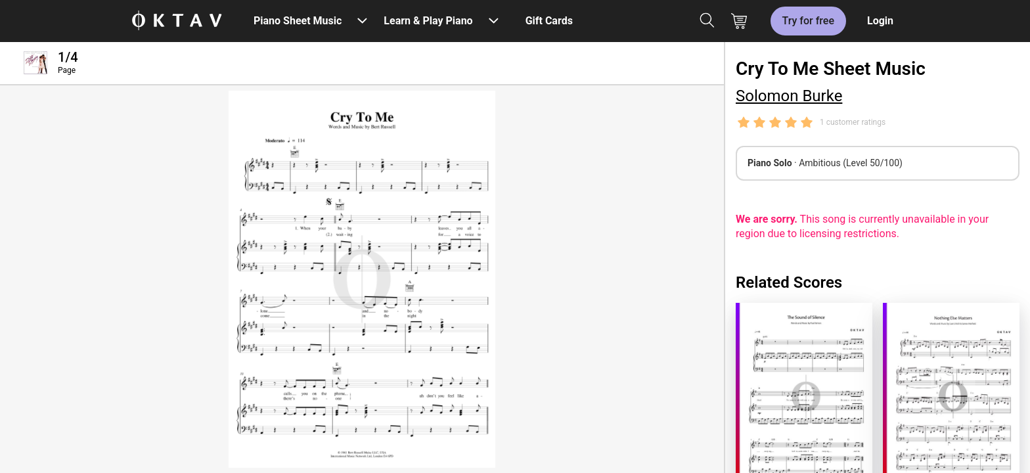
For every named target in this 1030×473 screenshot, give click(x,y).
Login (880, 20)
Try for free (808, 20)
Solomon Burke (789, 96)
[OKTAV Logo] (176, 21)
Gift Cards (549, 20)
